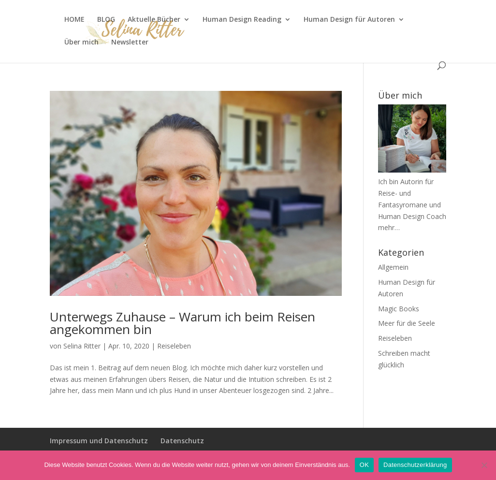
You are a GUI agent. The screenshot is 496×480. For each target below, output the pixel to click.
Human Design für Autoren (349, 20)
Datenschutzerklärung (415, 464)
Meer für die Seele (406, 323)
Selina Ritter (82, 345)
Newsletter (129, 42)
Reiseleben (174, 345)
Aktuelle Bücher (154, 20)
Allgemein (393, 267)
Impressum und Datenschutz (99, 440)
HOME (74, 20)
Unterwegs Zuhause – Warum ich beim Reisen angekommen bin (182, 323)
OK (364, 464)
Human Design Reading (242, 20)
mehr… (389, 227)
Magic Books (398, 308)
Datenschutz (182, 440)
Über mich (81, 42)
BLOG (106, 20)
